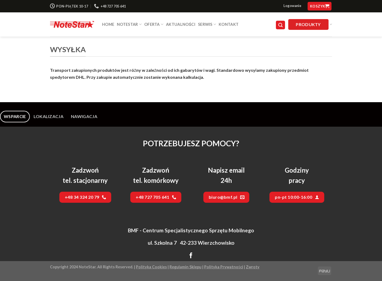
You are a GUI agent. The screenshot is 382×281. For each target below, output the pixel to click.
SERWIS (207, 24)
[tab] (15, 116)
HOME (108, 24)
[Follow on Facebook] (191, 256)
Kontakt (229, 24)
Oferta (153, 24)
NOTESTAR (129, 24)
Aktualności (180, 24)
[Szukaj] (280, 25)
